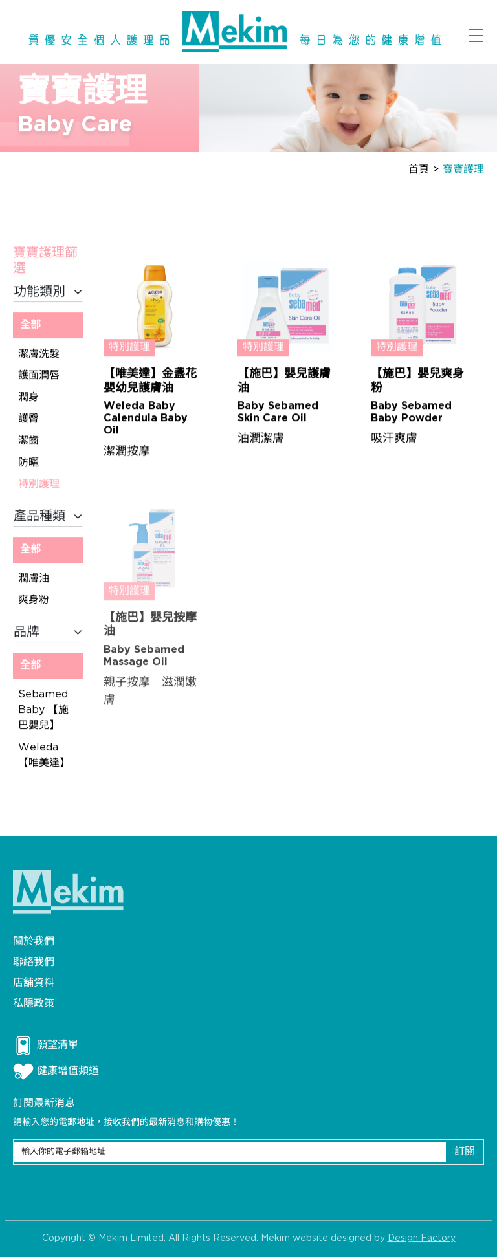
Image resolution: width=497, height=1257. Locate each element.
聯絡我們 (33, 962)
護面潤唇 (39, 376)
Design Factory (422, 1240)
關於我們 (33, 941)
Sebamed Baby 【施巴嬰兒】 (43, 710)
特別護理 (39, 485)
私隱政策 (33, 1004)
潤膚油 (33, 579)
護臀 (28, 419)
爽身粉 (33, 601)
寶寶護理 (463, 170)
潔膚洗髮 (39, 354)
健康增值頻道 (56, 1071)
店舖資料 (33, 983)
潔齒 (28, 441)
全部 (30, 326)
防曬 (28, 463)
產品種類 (48, 516)
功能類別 (48, 292)
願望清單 (45, 1045)
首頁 (418, 170)
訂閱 (464, 1152)
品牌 (48, 632)
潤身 (28, 398)
